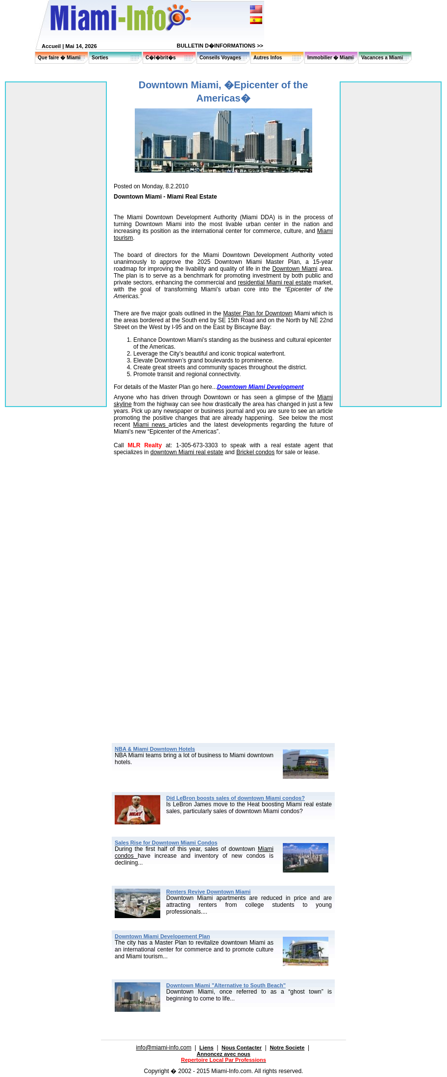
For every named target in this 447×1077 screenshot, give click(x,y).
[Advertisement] (223, 535)
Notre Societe (287, 1048)
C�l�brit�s (161, 57)
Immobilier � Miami (330, 57)
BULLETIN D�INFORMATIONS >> (220, 46)
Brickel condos (255, 452)
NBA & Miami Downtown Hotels (155, 749)
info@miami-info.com (164, 1047)
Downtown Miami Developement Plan (162, 936)
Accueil (51, 46)
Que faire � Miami (59, 57)
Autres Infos (267, 57)
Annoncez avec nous (223, 1054)
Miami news (150, 424)
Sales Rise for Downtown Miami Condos (166, 843)
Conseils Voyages (220, 57)
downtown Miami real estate (187, 452)
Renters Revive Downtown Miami (208, 892)
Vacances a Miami (382, 57)
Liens (206, 1048)
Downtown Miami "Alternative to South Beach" (226, 985)
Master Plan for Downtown (258, 313)
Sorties (100, 57)
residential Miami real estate (274, 282)
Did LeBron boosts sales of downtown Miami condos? (235, 798)
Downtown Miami (294, 268)
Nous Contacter (242, 1048)
